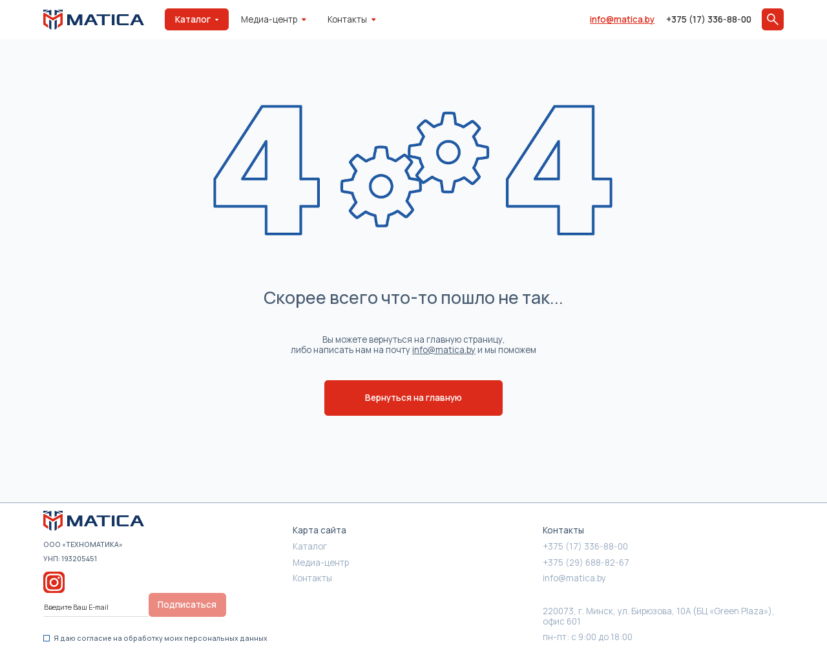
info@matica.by (622, 19)
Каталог (310, 546)
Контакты (351, 19)
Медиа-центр (273, 19)
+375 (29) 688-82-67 (586, 562)
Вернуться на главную (413, 397)
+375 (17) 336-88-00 (708, 19)
